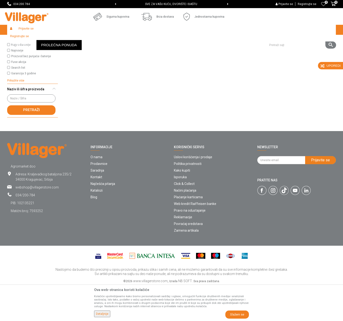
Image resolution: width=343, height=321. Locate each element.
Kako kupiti (182, 205)
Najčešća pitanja (103, 218)
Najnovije (17, 85)
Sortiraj (226, 49)
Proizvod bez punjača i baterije (31, 91)
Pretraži (31, 145)
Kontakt (96, 212)
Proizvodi (35, 40)
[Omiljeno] (323, 4)
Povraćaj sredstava (188, 258)
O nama (96, 192)
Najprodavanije (21, 79)
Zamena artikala (186, 265)
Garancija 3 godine (23, 108)
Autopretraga (203, 49)
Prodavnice (99, 198)
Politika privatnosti (188, 198)
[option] (171, 4)
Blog (94, 232)
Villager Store (16, 40)
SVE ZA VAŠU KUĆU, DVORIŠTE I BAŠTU (171, 4)
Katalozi (97, 225)
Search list (18, 102)
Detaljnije (102, 314)
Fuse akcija (18, 96)
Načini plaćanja (185, 225)
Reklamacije (183, 252)
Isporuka (180, 212)
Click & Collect (184, 218)
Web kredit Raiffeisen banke (195, 238)
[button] (301, 29)
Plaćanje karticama (188, 232)
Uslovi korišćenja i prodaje (193, 192)
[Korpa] (333, 6)
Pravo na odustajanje (190, 245)
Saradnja (97, 205)
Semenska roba (56, 40)
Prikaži (272, 49)
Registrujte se (307, 4)
